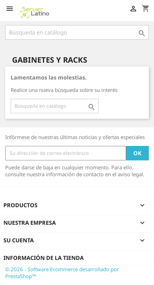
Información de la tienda (43, 258)
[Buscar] (77, 32)
